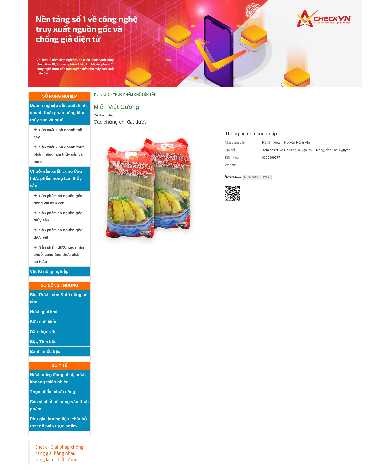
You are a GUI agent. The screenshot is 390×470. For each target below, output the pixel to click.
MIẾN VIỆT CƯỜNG (257, 177)
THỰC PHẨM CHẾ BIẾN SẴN (135, 94)
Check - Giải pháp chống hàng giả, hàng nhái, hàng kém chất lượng (59, 453)
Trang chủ (101, 94)
